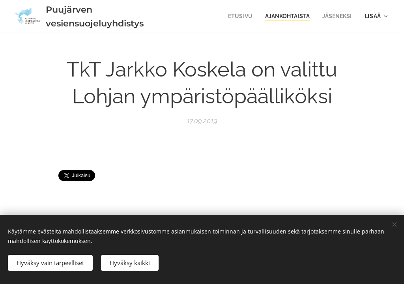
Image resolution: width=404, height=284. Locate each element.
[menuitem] (236, 16)
